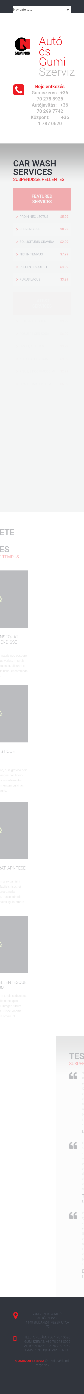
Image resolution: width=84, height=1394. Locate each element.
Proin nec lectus (34, 217)
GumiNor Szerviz (29, 1360)
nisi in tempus (31, 254)
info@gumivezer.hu (53, 1350)
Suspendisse (30, 229)
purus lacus (30, 279)
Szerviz (57, 57)
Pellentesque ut (34, 267)
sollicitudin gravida (37, 242)
